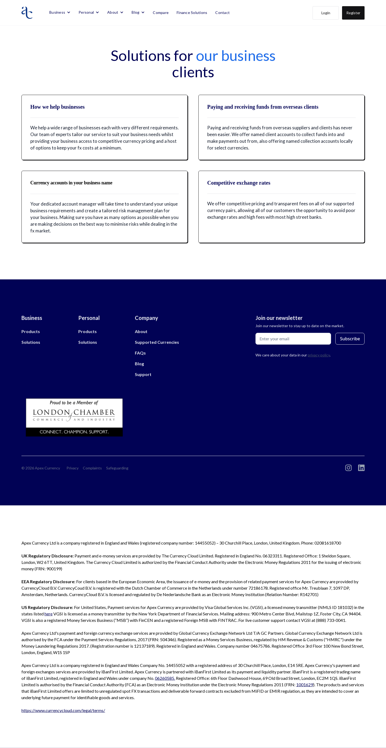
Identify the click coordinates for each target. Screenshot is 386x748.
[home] (26, 13)
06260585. (165, 678)
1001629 (304, 684)
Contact (222, 12)
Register (353, 12)
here (48, 613)
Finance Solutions (192, 12)
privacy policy (319, 355)
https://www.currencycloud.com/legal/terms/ (63, 710)
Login (325, 12)
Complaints (92, 468)
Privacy (72, 468)
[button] (60, 12)
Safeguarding (117, 468)
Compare (161, 12)
